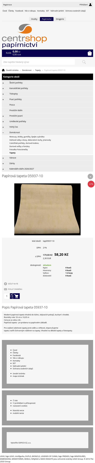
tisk (16, 400)
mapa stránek (18, 376)
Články (11, 11)
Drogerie (60, 19)
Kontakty (41, 11)
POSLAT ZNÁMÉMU (15, 289)
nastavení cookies (20, 406)
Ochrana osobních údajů (75, 11)
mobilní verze (18, 413)
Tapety (38, 70)
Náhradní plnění (57, 11)
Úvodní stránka (12, 70)
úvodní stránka (19, 373)
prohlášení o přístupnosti (25, 403)
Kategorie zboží (47, 77)
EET (47, 11)
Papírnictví (46, 19)
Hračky (34, 19)
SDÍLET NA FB (13, 284)
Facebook (19, 11)
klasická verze (18, 410)
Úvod (5, 11)
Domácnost (26, 70)
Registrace (7, 4)
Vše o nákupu (30, 11)
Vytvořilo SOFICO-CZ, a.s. (21, 442)
